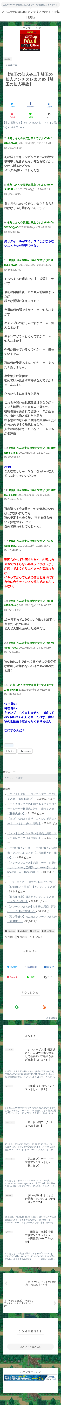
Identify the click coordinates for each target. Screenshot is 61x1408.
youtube (10, 931)
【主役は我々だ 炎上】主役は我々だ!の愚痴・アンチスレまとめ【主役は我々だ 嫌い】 (32, 853)
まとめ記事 (36, 937)
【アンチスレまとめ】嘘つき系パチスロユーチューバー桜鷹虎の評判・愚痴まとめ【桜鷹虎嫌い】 (32, 809)
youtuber (23, 931)
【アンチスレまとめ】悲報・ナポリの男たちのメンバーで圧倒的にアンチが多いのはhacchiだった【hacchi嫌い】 (32, 867)
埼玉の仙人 (48, 931)
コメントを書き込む (30, 1346)
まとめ (34, 931)
